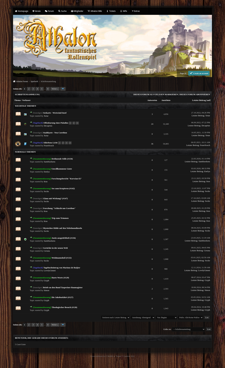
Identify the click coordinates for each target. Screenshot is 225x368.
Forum (49, 11)
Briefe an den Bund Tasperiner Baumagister (63, 287)
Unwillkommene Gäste (62, 169)
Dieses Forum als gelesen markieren (155, 94)
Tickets (111, 11)
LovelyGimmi (50, 270)
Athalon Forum (22, 81)
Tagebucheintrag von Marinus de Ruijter (62, 267)
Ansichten (165, 100)
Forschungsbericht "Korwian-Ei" (67, 178)
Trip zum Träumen (60, 218)
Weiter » (55, 89)
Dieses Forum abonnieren (195, 94)
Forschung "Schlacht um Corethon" (59, 208)
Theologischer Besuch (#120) (64, 307)
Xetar (46, 116)
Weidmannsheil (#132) (62, 258)
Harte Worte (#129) (60, 277)
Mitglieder (77, 11)
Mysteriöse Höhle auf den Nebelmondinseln (62, 228)
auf (208, 100)
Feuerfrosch (49, 145)
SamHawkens (49, 161)
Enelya (47, 171)
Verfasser (26, 100)
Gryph (46, 280)
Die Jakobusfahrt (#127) (62, 297)
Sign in (183, 73)
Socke (46, 191)
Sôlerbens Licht (51, 142)
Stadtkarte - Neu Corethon (55, 132)
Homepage (21, 11)
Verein (37, 11)
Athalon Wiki (95, 11)
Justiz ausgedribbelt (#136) (64, 238)
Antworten (152, 100)
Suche (62, 11)
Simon (46, 290)
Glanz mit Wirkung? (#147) (55, 198)
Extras (135, 11)
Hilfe (123, 11)
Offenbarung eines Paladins (56, 123)
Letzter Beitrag (199, 100)
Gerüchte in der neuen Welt (55, 248)
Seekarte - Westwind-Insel (54, 113)
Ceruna (47, 251)
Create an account (199, 73)
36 (152, 144)
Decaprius (48, 125)
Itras (46, 181)
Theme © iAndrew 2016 (125, 356)
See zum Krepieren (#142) (63, 188)
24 (152, 124)
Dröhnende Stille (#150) (62, 159)
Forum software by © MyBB (101, 356)
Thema (17, 100)
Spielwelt (34, 81)
